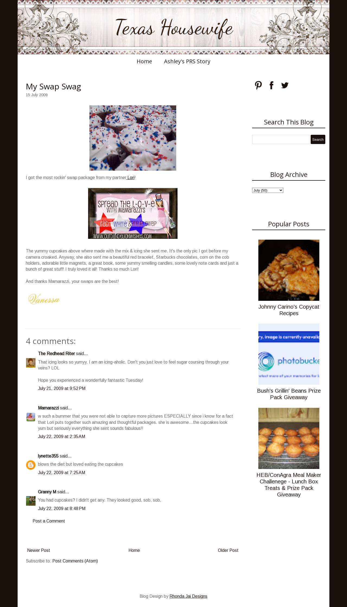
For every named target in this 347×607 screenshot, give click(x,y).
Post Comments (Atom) (75, 561)
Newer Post (38, 550)
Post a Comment (49, 521)
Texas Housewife (173, 27)
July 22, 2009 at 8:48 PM (61, 508)
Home (144, 61)
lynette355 (48, 456)
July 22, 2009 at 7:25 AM (61, 472)
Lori (130, 177)
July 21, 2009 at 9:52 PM (61, 388)
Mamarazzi (48, 408)
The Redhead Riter (56, 353)
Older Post (228, 550)
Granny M (47, 492)
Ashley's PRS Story (187, 61)
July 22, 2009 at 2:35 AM (61, 436)
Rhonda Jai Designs (188, 596)
